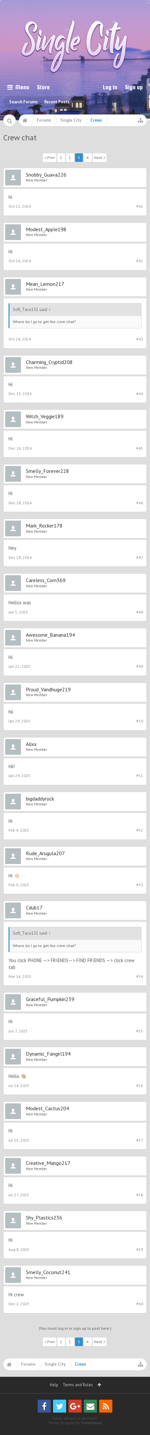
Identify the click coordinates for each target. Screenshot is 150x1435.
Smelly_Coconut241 (48, 1272)
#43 (139, 339)
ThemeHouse (91, 1423)
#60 (139, 1303)
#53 (139, 884)
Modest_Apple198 (46, 229)
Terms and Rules (78, 1385)
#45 (139, 448)
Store (43, 87)
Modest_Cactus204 (47, 1108)
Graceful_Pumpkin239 (50, 999)
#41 (139, 206)
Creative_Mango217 (48, 1163)
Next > (99, 157)
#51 (139, 775)
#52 (139, 830)
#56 (139, 1085)
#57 (139, 1140)
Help (54, 1385)
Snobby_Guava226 (46, 174)
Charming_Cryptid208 (49, 362)
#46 (139, 502)
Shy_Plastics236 (44, 1217)
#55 (139, 1031)
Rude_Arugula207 (45, 853)
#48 (139, 612)
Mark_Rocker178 (44, 525)
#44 (139, 393)
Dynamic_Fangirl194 (48, 1053)
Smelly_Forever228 (47, 471)
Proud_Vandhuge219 (48, 689)
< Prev (49, 157)
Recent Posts (56, 102)
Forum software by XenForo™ (75, 1418)
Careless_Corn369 (46, 580)
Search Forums (23, 102)
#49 (139, 666)
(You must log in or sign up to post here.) (75, 1328)
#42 (139, 260)
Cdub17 (34, 907)
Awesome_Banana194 (50, 634)
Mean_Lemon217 (45, 284)
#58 (139, 1194)
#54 (139, 976)
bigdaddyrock (40, 798)
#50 (139, 720)
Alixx (31, 744)
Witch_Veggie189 (45, 416)
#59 (139, 1249)
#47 (139, 557)
